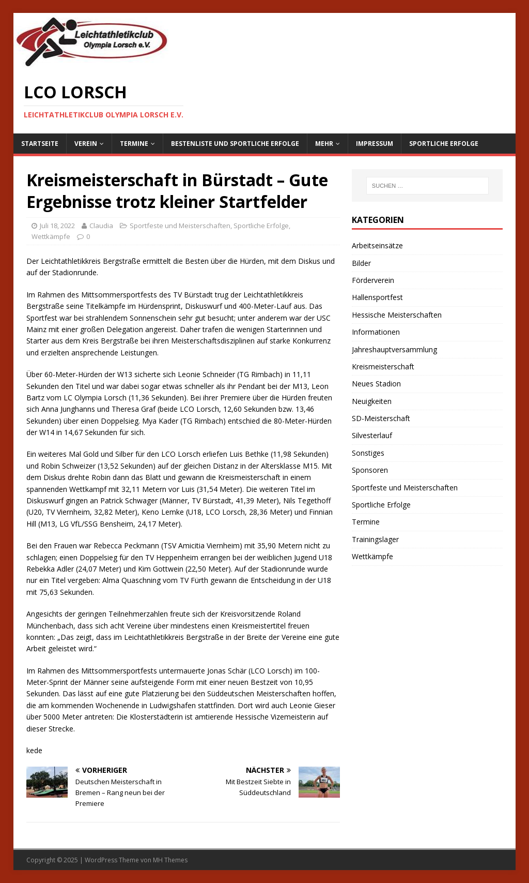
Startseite (39, 143)
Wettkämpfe (51, 236)
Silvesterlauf (372, 435)
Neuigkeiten (372, 401)
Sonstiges (368, 453)
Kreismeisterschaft (383, 366)
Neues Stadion (376, 383)
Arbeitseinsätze (377, 245)
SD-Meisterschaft (381, 418)
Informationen (376, 332)
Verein (85, 143)
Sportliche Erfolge (443, 143)
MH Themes (170, 860)
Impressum (374, 143)
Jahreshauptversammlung (394, 349)
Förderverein (373, 280)
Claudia (101, 225)
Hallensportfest (377, 297)
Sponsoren (370, 470)
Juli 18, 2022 (57, 225)
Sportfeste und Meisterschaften (180, 225)
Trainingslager (375, 539)
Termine (134, 143)
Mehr (324, 143)
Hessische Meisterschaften (397, 315)
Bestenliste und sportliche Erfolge (235, 143)
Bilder (361, 263)
